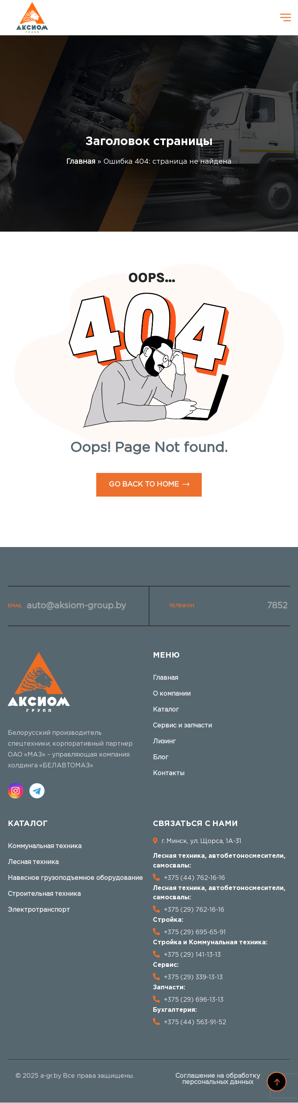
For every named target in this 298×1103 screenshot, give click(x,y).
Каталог (166, 710)
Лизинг (164, 742)
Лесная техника (33, 862)
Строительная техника (44, 894)
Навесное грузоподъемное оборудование (75, 878)
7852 (275, 606)
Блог (160, 757)
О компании (172, 694)
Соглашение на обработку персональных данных (217, 1079)
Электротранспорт (39, 910)
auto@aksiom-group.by (74, 606)
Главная (80, 162)
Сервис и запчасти (182, 726)
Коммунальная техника (44, 846)
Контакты (168, 773)
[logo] (32, 17)
